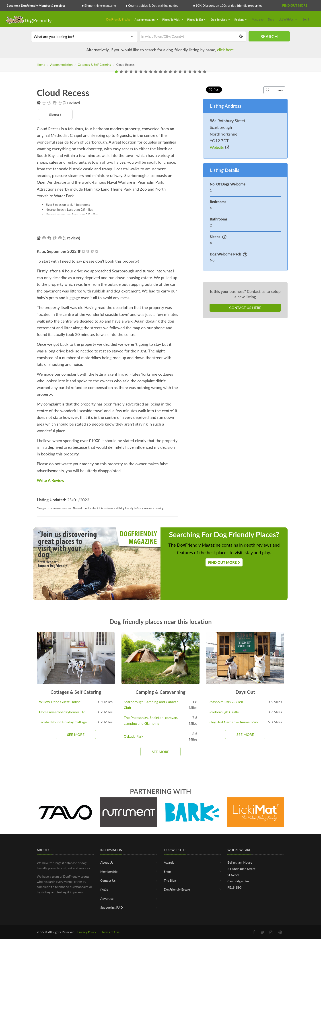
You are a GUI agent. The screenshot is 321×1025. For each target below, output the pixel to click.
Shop (271, 19)
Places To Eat (195, 19)
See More (75, 892)
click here (225, 49)
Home (41, 64)
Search (269, 36)
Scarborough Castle (223, 869)
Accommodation (145, 19)
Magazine (257, 19)
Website (219, 304)
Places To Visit (171, 19)
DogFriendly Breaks (118, 19)
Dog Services (219, 19)
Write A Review (50, 637)
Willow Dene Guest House (59, 859)
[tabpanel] (160, 154)
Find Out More (294, 5)
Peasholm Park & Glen (225, 859)
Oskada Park (133, 894)
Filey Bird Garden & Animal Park (233, 879)
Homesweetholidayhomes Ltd (62, 869)
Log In (306, 19)
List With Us (286, 19)
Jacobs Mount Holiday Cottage (63, 879)
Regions (240, 19)
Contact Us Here (245, 465)
